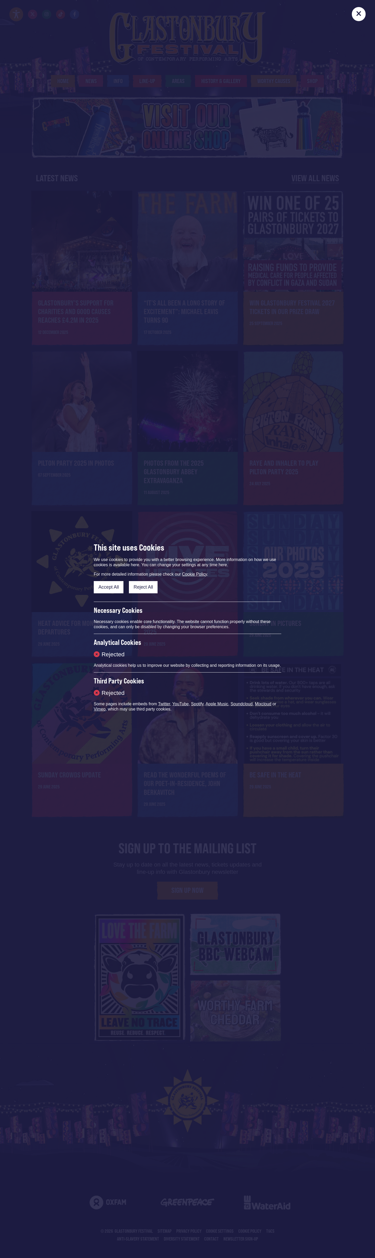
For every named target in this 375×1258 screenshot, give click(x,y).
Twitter (164, 704)
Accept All (108, 587)
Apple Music (216, 704)
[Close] (359, 14)
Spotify (197, 704)
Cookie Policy (194, 574)
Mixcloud (263, 704)
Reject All (143, 587)
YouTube (180, 704)
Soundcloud (241, 704)
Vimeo (99, 709)
